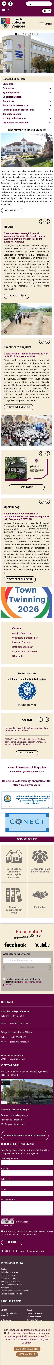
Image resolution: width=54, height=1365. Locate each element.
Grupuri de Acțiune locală (11, 1284)
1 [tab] (16, 34)
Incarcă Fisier (7, 1219)
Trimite (12, 1242)
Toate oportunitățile (20, 579)
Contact (4, 1269)
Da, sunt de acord (27, 1349)
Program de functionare (12, 1120)
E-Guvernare (6, 1320)
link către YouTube (42, 944)
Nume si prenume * (10, 1158)
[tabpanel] (27, 51)
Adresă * (5, 1168)
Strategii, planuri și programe (18, 109)
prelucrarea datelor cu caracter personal (19, 1234)
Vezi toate (27, 487)
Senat (29, 1310)
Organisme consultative (15, 122)
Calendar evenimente (9, 1272)
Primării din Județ (8, 1278)
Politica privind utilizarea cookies (14, 1291)
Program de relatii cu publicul (14, 1115)
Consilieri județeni (12, 96)
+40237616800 (17, 1016)
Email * (4, 1189)
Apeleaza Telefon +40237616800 (10, 10)
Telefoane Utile (7, 1288)
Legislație (7, 84)
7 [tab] (37, 34)
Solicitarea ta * (8, 1199)
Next (48, 221)
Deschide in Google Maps (15, 1109)
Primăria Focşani (34, 1317)
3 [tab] (23, 34)
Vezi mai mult (12, 210)
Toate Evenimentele (18, 407)
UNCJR (4, 1310)
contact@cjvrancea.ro (20, 1023)
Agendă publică (10, 92)
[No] (50, 1342)
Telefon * (5, 1179)
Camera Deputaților (35, 1313)
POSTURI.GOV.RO (27, 705)
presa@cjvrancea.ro (19, 1042)
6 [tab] (33, 34)
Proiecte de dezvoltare (15, 105)
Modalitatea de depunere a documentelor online (23, 1251)
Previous (41, 221)
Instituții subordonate (14, 118)
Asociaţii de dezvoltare (10, 1281)
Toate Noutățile (16, 295)
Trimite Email (4, 10)
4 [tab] (26, 34)
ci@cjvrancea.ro (17, 1059)
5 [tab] (30, 34)
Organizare (8, 101)
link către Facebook (15, 944)
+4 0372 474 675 (18, 1037)
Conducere (8, 88)
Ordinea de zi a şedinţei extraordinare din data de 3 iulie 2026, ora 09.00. (26, 729)
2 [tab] (19, 34)
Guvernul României (34, 1320)
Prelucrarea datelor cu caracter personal (24, 1135)
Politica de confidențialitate (12, 1294)
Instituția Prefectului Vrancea (9, 1314)
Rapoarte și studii (11, 114)
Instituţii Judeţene (8, 1275)
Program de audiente (15, 1124)
